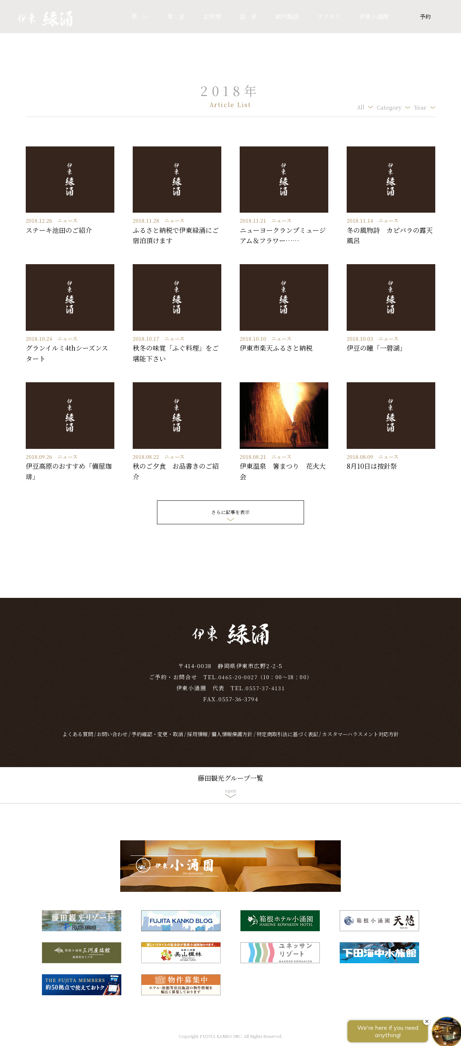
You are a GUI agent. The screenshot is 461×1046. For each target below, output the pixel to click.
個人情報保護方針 (232, 740)
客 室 (176, 16)
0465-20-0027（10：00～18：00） (265, 683)
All (360, 107)
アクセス (329, 16)
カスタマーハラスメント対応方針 (360, 740)
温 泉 (248, 16)
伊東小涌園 (374, 16)
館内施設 (287, 16)
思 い (140, 16)
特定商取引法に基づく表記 (287, 740)
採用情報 (197, 740)
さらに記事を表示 (230, 512)
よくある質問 (77, 740)
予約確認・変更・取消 (157, 740)
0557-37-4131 (265, 694)
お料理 (212, 16)
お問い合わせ (112, 740)
